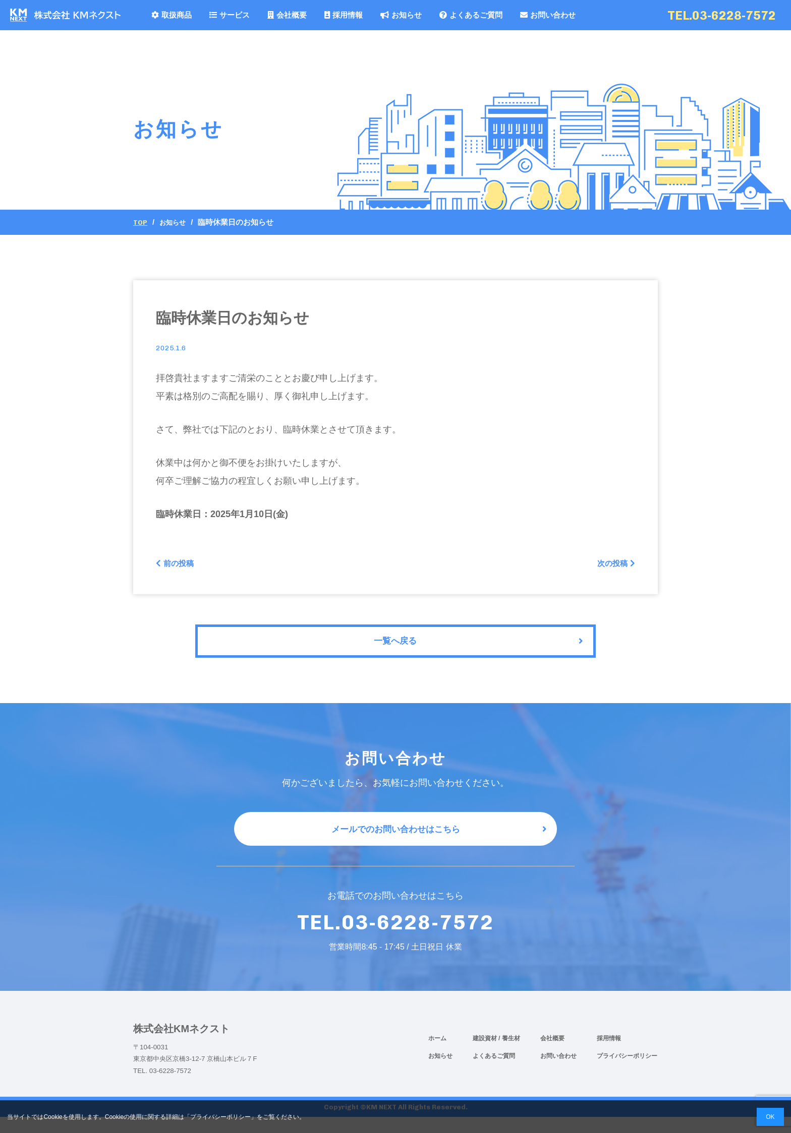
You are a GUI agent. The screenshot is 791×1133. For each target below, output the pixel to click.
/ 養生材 (509, 1054)
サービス (229, 15)
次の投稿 (613, 565)
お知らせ (401, 15)
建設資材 (485, 1054)
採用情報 (343, 15)
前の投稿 (178, 565)
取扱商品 (171, 15)
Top (141, 222)
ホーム (437, 1054)
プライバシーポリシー (627, 1072)
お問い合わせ (548, 15)
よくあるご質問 (470, 15)
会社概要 (287, 15)
